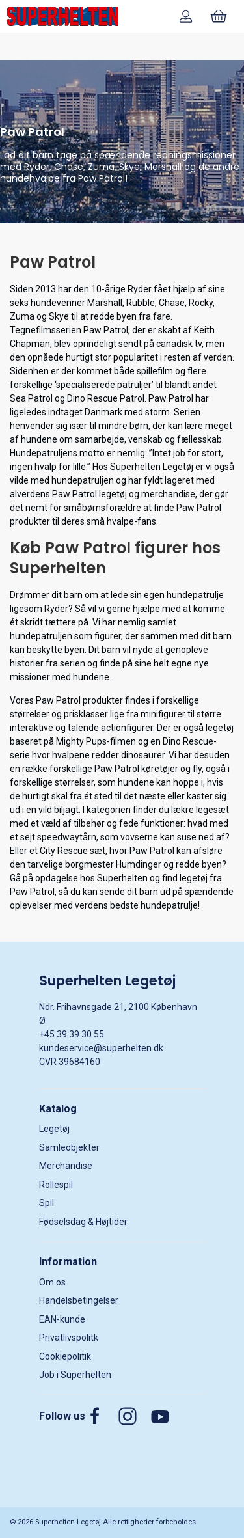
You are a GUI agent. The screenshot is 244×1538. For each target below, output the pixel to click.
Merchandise (65, 1165)
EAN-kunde (62, 1319)
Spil (46, 1203)
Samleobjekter (69, 1147)
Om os (52, 1282)
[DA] (62, 16)
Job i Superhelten (75, 1374)
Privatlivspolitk (68, 1337)
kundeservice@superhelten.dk (101, 1048)
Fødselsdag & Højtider (83, 1221)
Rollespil (56, 1184)
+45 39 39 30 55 (71, 1034)
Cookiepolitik (65, 1356)
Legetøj (54, 1128)
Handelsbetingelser (78, 1300)
